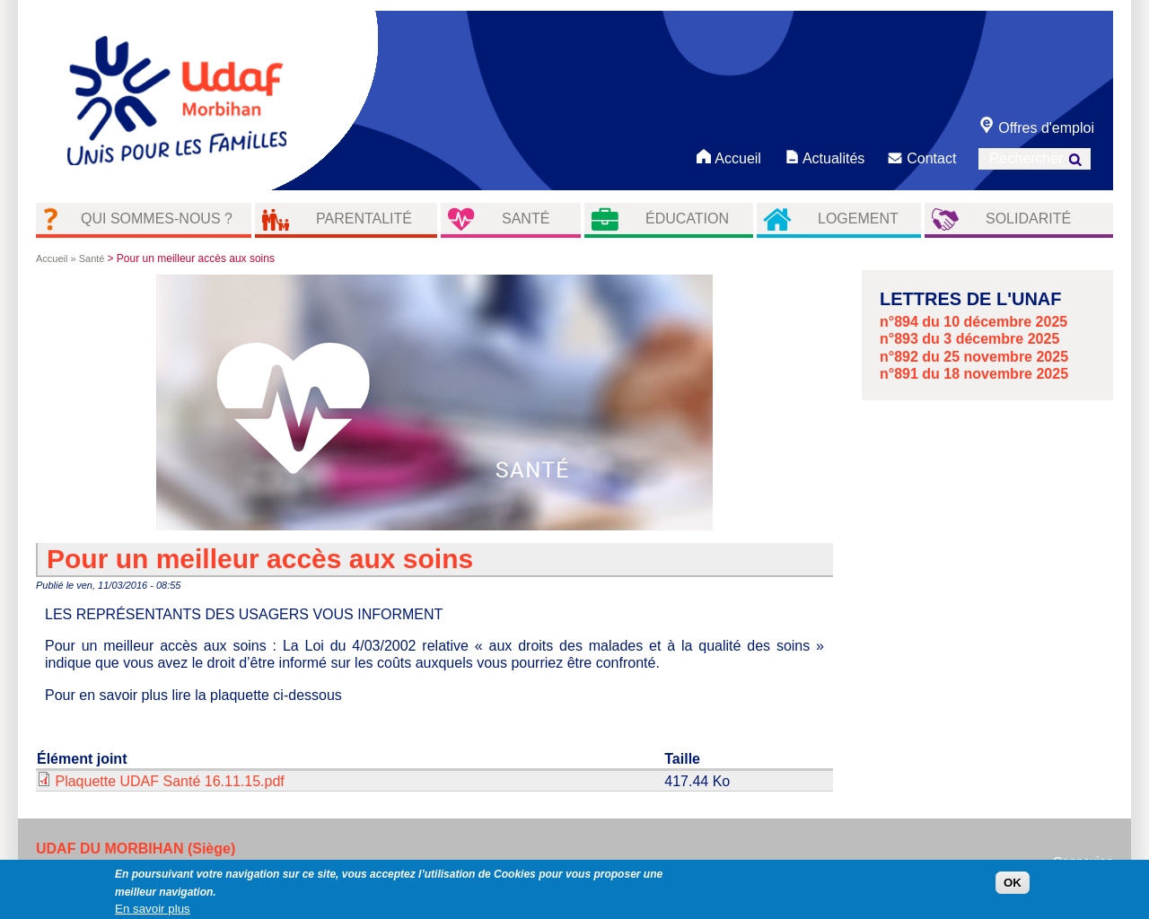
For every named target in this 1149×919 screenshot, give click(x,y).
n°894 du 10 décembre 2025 (973, 321)
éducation (687, 218)
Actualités (823, 156)
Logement (858, 218)
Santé (525, 218)
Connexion (1083, 861)
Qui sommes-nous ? (156, 218)
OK (1013, 886)
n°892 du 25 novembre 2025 (974, 356)
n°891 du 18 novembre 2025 (974, 373)
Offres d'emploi (1036, 126)
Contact (922, 156)
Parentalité (364, 218)
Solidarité (1028, 218)
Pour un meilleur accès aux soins (260, 558)
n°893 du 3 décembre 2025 (969, 338)
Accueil (728, 156)
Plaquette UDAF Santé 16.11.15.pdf (169, 781)
